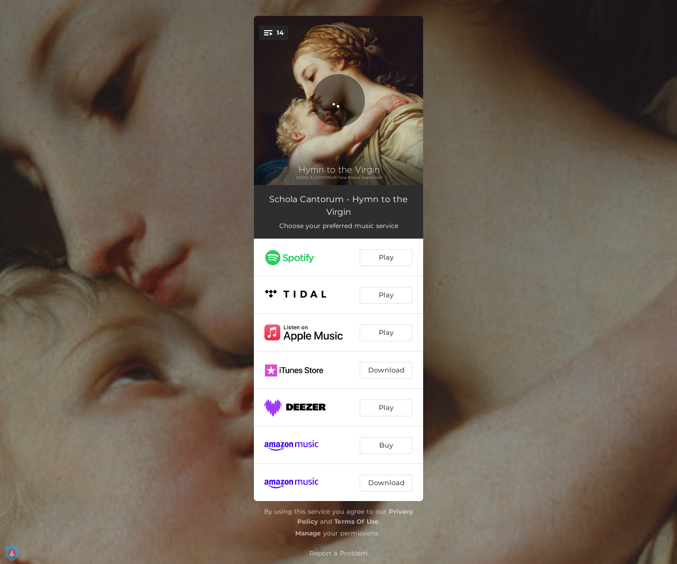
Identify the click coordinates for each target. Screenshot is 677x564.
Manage (308, 533)
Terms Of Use (356, 521)
